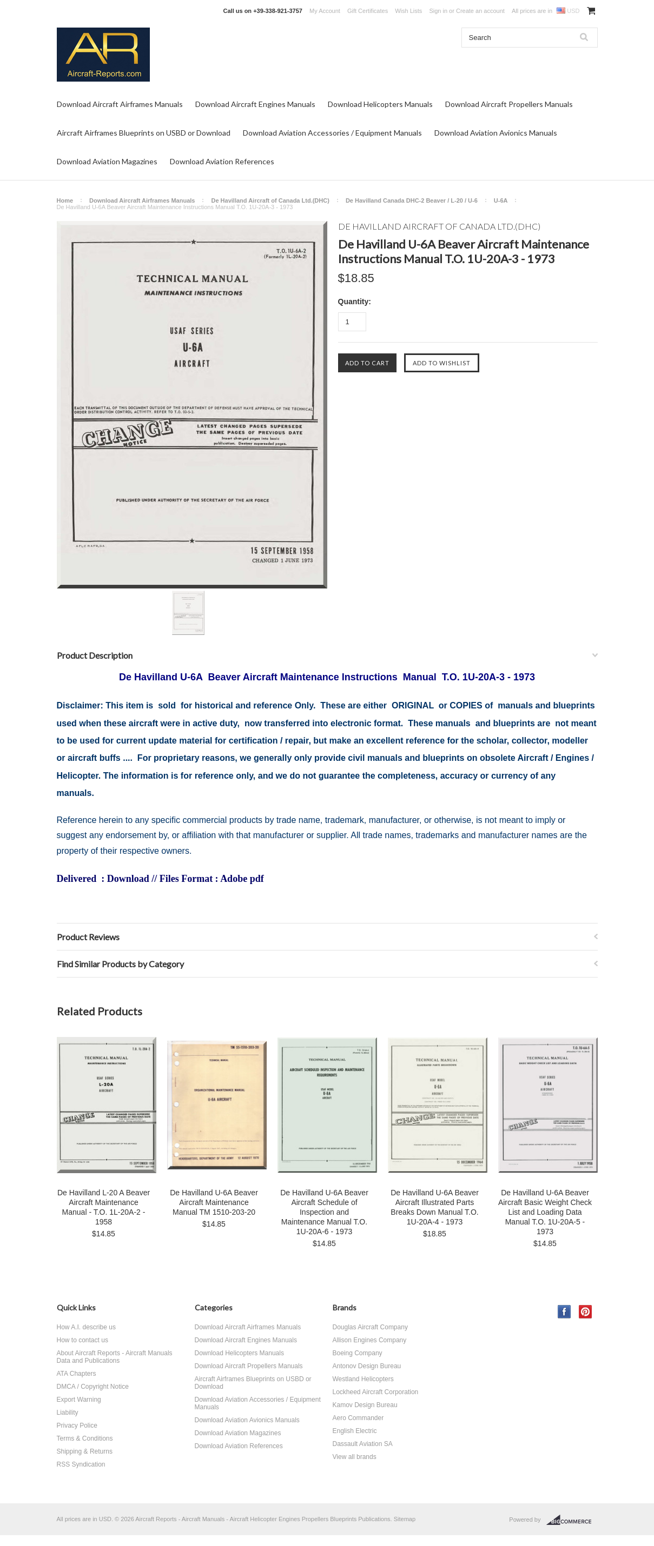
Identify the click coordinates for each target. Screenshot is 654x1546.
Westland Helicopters (363, 1379)
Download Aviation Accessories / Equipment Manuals (332, 132)
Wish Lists (408, 11)
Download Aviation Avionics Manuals (495, 132)
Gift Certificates (367, 11)
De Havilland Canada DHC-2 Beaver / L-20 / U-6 (412, 200)
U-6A (501, 200)
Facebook (564, 1312)
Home (65, 200)
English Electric (355, 1431)
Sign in (438, 11)
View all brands (354, 1457)
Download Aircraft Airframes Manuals (120, 104)
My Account (324, 11)
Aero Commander (358, 1418)
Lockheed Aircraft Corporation (376, 1392)
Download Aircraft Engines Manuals (255, 104)
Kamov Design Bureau (365, 1405)
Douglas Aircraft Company (370, 1327)
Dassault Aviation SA (363, 1444)
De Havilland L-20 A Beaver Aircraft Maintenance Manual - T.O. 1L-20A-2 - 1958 (103, 1207)
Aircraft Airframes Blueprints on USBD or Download (143, 132)
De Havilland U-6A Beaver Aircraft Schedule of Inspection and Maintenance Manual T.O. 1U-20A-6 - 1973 (324, 1212)
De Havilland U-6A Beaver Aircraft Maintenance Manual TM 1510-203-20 (214, 1202)
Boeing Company (357, 1353)
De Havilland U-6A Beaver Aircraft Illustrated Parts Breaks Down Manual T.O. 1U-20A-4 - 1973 (435, 1207)
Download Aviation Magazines (107, 161)
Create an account (480, 11)
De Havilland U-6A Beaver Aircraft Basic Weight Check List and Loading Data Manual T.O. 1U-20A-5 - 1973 (545, 1212)
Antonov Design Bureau (367, 1366)
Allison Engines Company (370, 1340)
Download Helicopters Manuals (380, 104)
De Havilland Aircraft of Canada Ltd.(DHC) (270, 200)
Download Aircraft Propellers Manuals (509, 104)
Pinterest (585, 1312)
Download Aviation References (222, 161)
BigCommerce (572, 1520)
